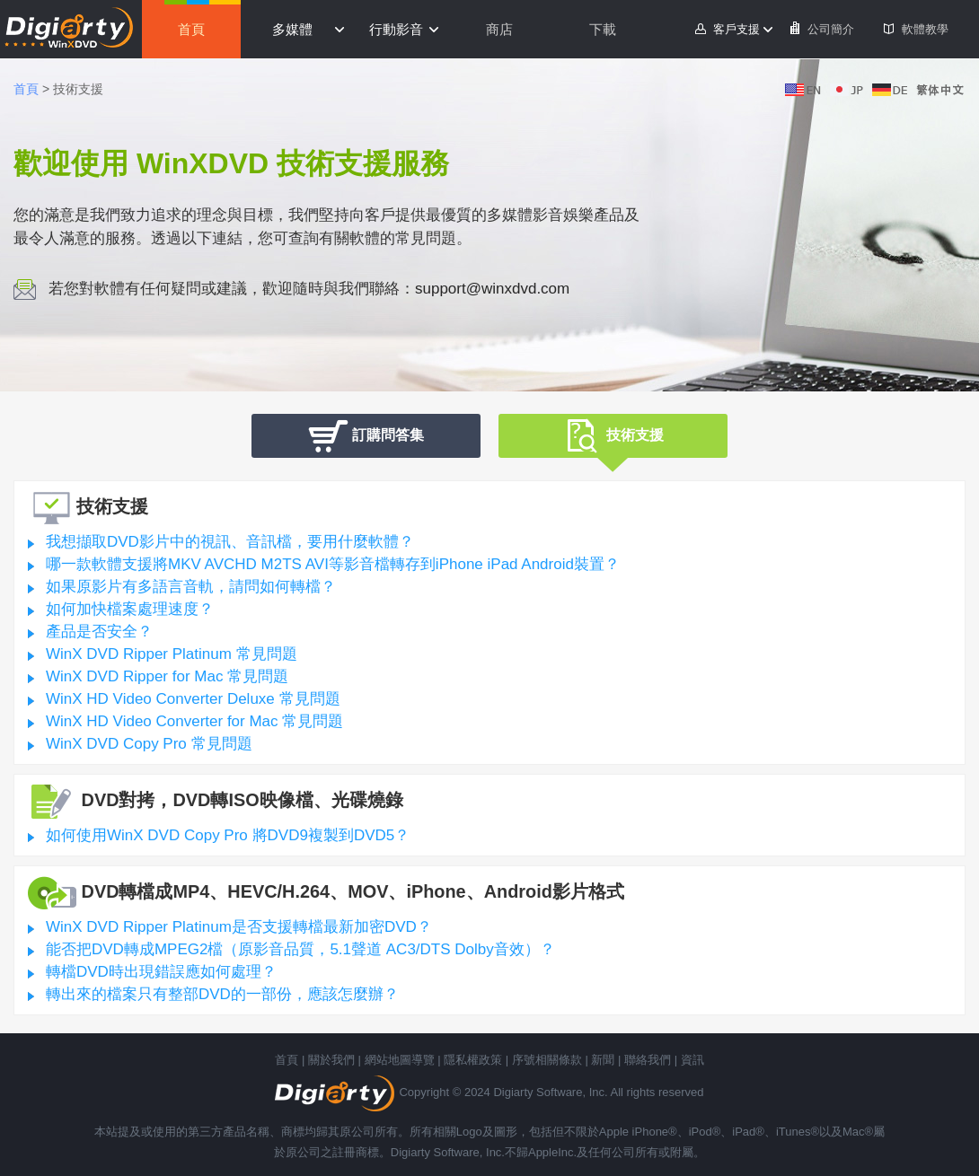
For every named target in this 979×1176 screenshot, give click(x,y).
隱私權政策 (473, 1059)
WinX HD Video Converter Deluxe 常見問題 (193, 698)
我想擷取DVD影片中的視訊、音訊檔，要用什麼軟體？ (230, 541)
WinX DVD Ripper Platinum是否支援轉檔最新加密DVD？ (239, 926)
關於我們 (331, 1059)
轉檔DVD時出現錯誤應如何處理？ (161, 971)
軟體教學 (925, 29)
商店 (499, 29)
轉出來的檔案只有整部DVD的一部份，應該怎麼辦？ (222, 994)
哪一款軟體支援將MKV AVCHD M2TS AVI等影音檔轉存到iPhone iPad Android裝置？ (333, 564)
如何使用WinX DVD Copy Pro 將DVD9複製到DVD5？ (228, 835)
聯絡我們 (647, 1059)
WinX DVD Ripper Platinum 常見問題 (171, 654)
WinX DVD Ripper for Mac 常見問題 (167, 676)
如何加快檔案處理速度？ (130, 609)
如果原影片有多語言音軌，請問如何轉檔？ (191, 586)
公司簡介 (830, 29)
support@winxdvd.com (492, 288)
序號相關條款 (547, 1059)
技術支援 (613, 438)
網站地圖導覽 (400, 1059)
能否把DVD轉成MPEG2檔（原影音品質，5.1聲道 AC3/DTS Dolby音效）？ (300, 949)
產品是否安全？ (99, 631)
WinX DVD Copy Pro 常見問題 (149, 743)
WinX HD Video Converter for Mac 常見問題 (194, 721)
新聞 (602, 1059)
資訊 (692, 1059)
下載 (602, 29)
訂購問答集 (366, 435)
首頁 (191, 29)
